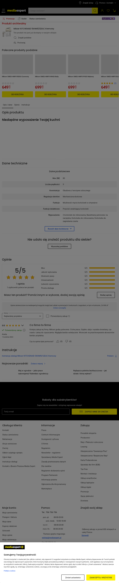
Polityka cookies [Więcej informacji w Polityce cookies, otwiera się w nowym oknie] (9, 571)
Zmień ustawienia (72, 577)
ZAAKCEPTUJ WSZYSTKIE (101, 577)
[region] (59, 562)
